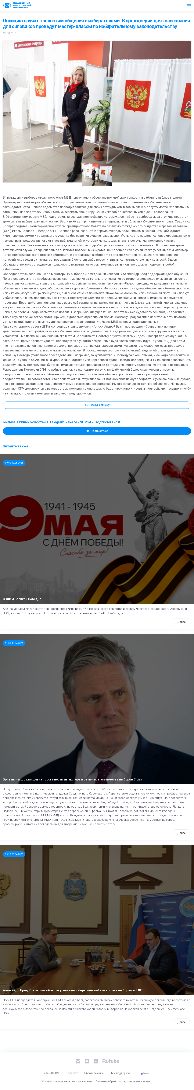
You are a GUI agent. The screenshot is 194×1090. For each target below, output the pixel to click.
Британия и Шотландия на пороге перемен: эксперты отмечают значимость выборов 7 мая (72, 779)
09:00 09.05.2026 (14, 462)
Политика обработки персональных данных (123, 1081)
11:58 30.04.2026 (14, 643)
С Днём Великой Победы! (22, 599)
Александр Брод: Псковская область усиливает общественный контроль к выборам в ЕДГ (72, 990)
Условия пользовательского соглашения (67, 1081)
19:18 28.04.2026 (14, 854)
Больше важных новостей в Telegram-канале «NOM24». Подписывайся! (61, 422)
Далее (181, 621)
